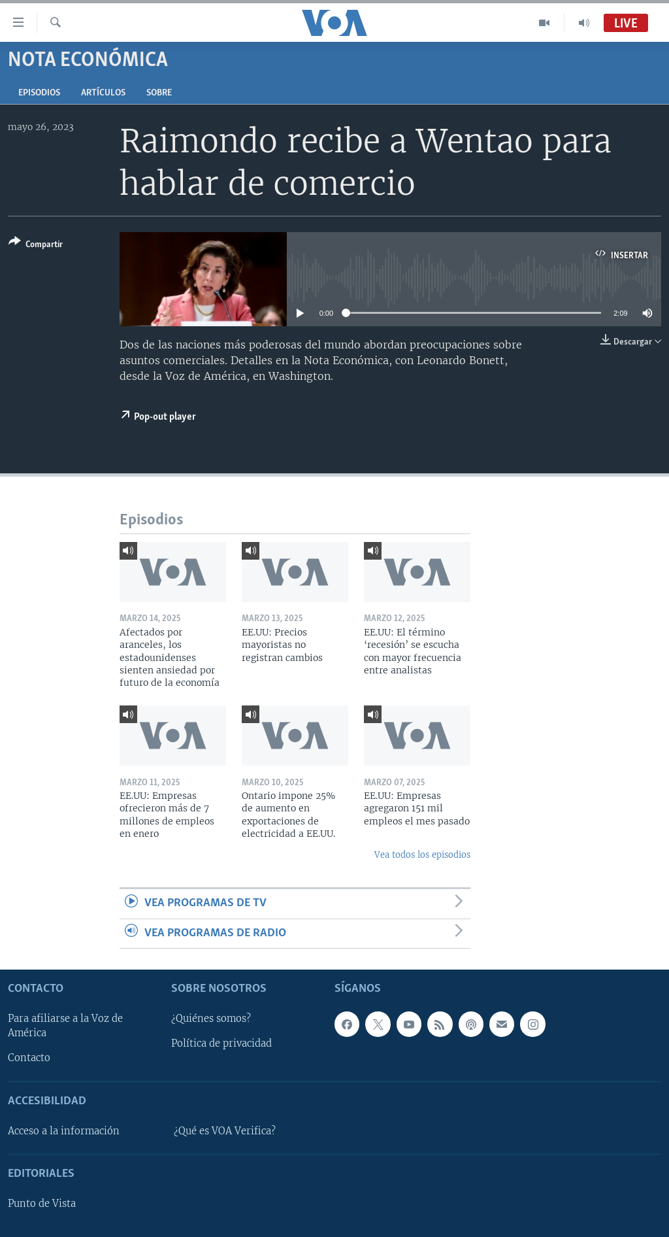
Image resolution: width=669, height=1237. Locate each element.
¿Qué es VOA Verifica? (225, 1131)
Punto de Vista (42, 1204)
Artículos (103, 93)
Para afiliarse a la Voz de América (65, 1026)
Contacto (29, 1058)
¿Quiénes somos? (211, 1019)
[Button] (35, 245)
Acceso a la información (64, 1131)
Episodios (39, 93)
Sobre (159, 93)
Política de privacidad (221, 1043)
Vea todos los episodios (422, 854)
